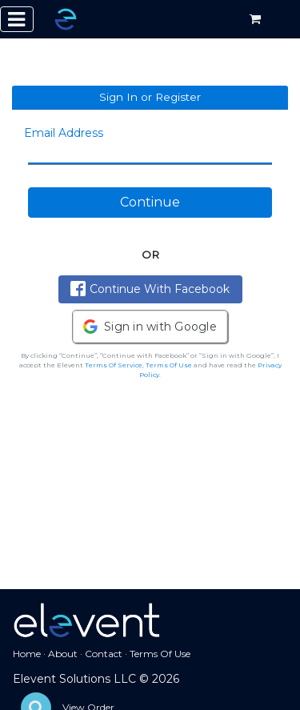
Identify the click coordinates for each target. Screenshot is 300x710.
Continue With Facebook (150, 288)
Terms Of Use (169, 365)
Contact (103, 654)
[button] (150, 327)
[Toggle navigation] (17, 19)
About (63, 654)
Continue (150, 202)
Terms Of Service (113, 365)
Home (27, 654)
